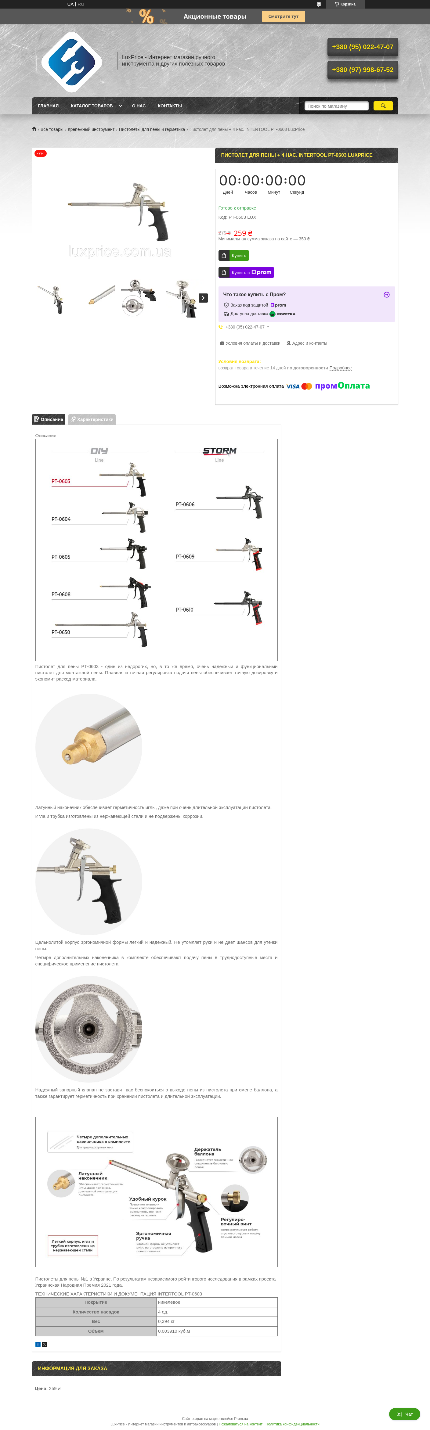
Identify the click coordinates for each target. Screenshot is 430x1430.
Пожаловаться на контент (240, 1424)
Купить (239, 255)
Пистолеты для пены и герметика (152, 129)
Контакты (170, 105)
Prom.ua (241, 1419)
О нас (139, 105)
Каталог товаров (92, 105)
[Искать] (383, 105)
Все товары (52, 129)
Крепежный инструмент (91, 129)
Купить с (251, 272)
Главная (48, 105)
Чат (404, 1414)
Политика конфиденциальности (293, 1424)
